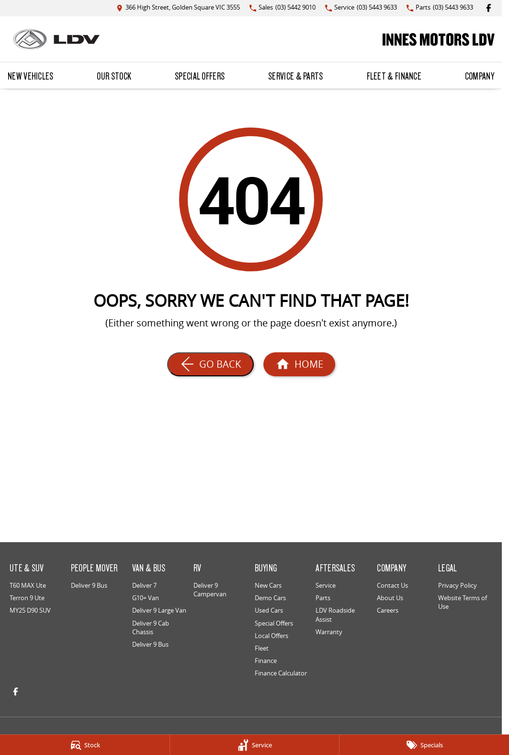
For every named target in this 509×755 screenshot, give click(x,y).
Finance (266, 660)
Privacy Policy (457, 585)
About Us (390, 597)
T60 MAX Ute (28, 585)
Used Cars (269, 610)
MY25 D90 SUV (30, 610)
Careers (387, 610)
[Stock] (85, 745)
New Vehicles (31, 76)
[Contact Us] (178, 8)
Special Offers (200, 76)
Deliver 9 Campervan (209, 589)
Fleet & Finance (394, 76)
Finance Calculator (281, 673)
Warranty (329, 631)
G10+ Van (145, 597)
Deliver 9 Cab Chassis (150, 627)
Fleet (262, 648)
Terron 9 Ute (27, 597)
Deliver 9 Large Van (159, 610)
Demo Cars (270, 597)
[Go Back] (210, 364)
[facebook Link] (489, 8)
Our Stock (114, 76)
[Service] (254, 745)
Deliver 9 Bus (89, 585)
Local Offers (271, 635)
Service (326, 585)
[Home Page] (56, 39)
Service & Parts (295, 76)
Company (479, 76)
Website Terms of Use (462, 602)
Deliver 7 (144, 585)
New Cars (268, 585)
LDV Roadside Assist (335, 614)
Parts (323, 597)
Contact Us (392, 585)
